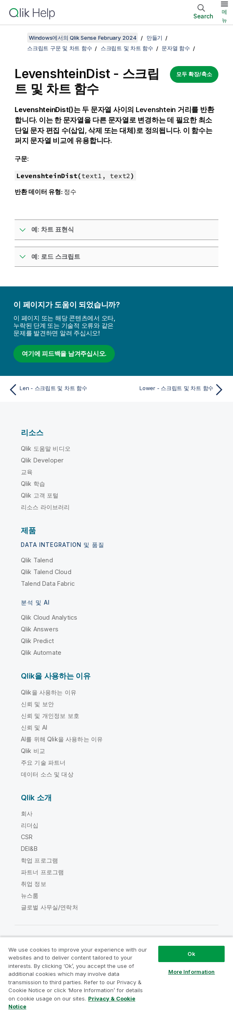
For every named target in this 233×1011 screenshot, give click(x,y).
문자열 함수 (176, 48)
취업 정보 (33, 883)
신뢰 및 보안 (37, 703)
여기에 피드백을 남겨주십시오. (64, 353)
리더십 (29, 825)
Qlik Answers (39, 629)
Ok (191, 953)
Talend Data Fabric (48, 583)
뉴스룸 (29, 895)
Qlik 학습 (33, 483)
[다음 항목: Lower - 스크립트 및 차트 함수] (173, 389)
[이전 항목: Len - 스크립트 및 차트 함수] (60, 389)
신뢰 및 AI (34, 727)
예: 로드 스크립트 (55, 256)
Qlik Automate (41, 652)
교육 (27, 471)
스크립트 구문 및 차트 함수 (59, 48)
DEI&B (29, 848)
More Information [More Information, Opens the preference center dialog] (191, 971)
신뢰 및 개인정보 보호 (50, 715)
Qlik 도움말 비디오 (46, 448)
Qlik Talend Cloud (46, 571)
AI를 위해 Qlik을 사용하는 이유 (62, 739)
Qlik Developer (42, 460)
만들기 (154, 37)
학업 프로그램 (39, 860)
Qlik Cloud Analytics (49, 617)
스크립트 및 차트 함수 (127, 48)
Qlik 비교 (33, 750)
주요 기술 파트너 (43, 762)
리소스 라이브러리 (45, 507)
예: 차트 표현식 (52, 229)
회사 (27, 813)
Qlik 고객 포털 (40, 495)
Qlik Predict (37, 640)
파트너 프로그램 (42, 872)
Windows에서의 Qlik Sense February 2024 (82, 37)
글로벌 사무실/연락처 (49, 907)
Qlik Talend (37, 560)
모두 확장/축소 (194, 74)
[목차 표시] (16, 38)
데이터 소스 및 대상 (47, 774)
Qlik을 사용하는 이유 (48, 692)
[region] (116, 974)
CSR (27, 836)
